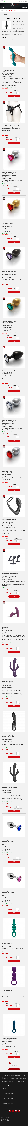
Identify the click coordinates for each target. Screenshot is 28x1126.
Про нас (5, 1088)
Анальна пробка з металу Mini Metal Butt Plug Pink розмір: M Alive (8, 893)
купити (14, 96)
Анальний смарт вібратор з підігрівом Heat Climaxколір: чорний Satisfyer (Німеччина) (8, 737)
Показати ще (14, 1069)
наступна (13, 1065)
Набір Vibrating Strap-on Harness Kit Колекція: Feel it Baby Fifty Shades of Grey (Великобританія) (11, 127)
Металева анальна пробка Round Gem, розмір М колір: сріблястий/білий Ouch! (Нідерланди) (9, 422)
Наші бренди (5, 1106)
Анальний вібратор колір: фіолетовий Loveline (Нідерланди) (7, 992)
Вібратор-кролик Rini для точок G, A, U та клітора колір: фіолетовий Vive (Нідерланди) (9, 683)
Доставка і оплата (7, 1096)
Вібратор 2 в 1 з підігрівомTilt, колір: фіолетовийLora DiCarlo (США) (7, 628)
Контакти (5, 1101)
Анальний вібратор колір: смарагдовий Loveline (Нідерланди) (7, 943)
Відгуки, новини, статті (8, 1103)
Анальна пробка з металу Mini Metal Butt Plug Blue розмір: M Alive (8, 842)
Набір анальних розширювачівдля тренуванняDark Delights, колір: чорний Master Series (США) (10, 575)
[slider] (5, 88)
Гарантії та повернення (8, 1098)
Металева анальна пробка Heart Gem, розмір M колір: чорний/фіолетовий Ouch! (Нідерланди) (9, 273)
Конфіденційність (6, 1091)
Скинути (13, 42)
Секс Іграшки (4, 10)
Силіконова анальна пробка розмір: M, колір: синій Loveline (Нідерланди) (9, 1040)
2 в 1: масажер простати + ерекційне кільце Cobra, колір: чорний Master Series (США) (9, 521)
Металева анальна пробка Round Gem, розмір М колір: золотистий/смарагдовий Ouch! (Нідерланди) (10, 323)
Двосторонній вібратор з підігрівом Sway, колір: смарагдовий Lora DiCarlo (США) (8, 72)
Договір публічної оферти (8, 1093)
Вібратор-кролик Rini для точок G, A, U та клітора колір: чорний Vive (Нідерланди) (9, 788)
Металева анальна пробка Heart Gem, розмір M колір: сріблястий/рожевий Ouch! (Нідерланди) (9, 174)
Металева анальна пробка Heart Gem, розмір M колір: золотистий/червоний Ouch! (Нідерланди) (9, 224)
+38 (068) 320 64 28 (23, 1)
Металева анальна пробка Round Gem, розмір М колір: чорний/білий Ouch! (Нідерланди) (9, 373)
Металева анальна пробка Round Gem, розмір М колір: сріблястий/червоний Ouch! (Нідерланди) (9, 472)
